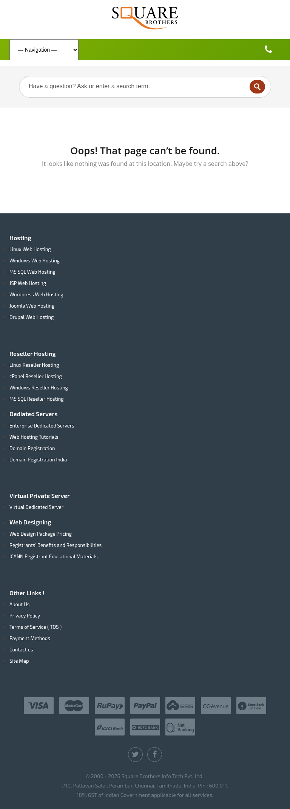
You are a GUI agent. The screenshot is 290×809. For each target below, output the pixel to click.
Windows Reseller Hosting (38, 388)
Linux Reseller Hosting (34, 365)
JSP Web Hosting (27, 283)
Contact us (21, 650)
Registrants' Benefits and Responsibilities (55, 545)
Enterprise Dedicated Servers (41, 426)
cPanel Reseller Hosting (35, 376)
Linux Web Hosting (30, 249)
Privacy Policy (24, 616)
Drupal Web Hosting (31, 317)
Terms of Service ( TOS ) (35, 627)
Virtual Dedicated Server (36, 507)
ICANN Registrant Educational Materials (53, 556)
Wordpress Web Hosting (36, 294)
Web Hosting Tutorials (34, 437)
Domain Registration (32, 448)
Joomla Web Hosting (31, 306)
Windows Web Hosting (34, 260)
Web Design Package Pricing (40, 534)
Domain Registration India (38, 460)
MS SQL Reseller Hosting (36, 399)
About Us (19, 604)
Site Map (19, 661)
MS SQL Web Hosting (32, 272)
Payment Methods (29, 638)
